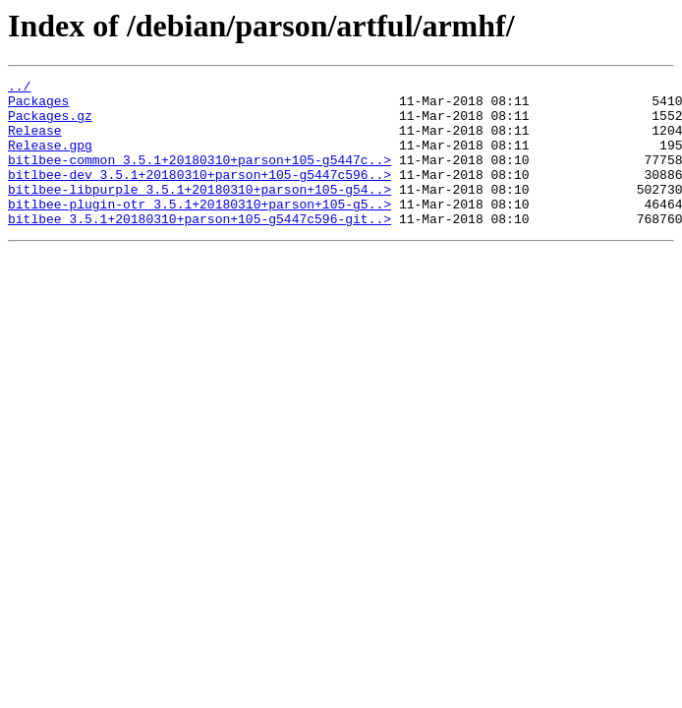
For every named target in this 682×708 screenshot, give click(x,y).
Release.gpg (50, 159)
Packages (38, 106)
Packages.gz (50, 124)
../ (19, 88)
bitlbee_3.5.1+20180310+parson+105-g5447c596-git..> (199, 248)
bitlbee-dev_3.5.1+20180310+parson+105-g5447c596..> (199, 195)
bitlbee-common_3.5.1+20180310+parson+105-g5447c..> (199, 177)
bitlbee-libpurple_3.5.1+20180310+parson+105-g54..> (199, 212)
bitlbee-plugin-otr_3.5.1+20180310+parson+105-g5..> (199, 230)
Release (35, 141)
